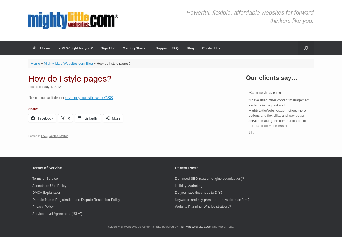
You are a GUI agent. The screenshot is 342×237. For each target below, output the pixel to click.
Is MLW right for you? (75, 48)
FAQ (44, 136)
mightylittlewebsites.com (195, 226)
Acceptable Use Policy (49, 186)
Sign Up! (108, 48)
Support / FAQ (166, 48)
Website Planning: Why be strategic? (203, 206)
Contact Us (211, 48)
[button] (306, 48)
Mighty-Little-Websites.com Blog (68, 63)
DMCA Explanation (46, 193)
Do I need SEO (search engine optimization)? (209, 179)
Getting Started (135, 48)
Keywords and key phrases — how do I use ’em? (212, 200)
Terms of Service (45, 179)
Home (41, 48)
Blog (190, 48)
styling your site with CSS (89, 98)
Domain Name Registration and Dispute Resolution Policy (76, 200)
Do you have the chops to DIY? (199, 193)
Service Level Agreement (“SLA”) (57, 214)
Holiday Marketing (188, 186)
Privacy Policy (43, 206)
